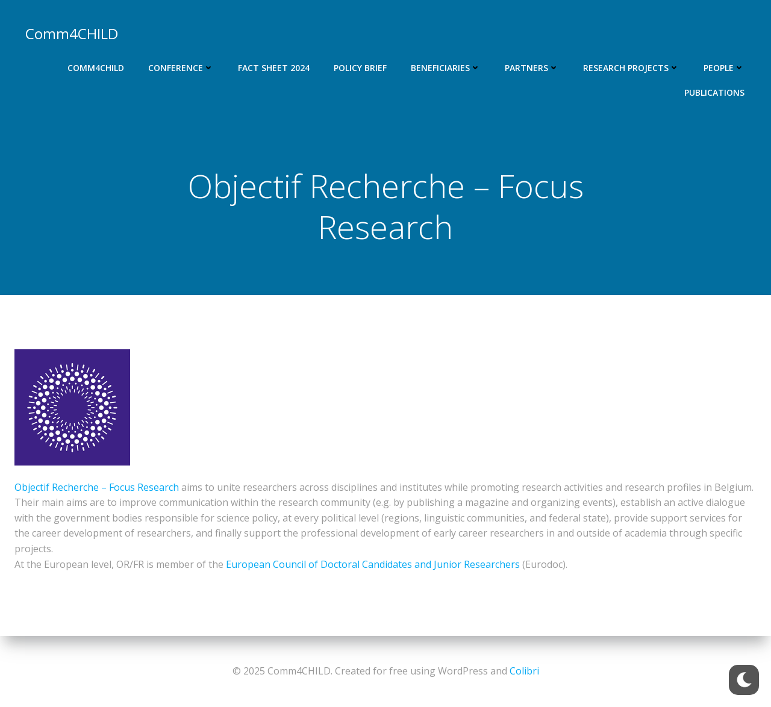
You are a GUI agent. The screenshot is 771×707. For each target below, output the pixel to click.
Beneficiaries (446, 67)
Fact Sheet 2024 (274, 67)
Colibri (524, 670)
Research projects (631, 67)
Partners (532, 67)
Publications (714, 92)
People (724, 67)
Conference (181, 67)
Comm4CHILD (95, 67)
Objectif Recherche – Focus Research (96, 487)
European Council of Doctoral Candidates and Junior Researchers (373, 564)
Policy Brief (360, 67)
